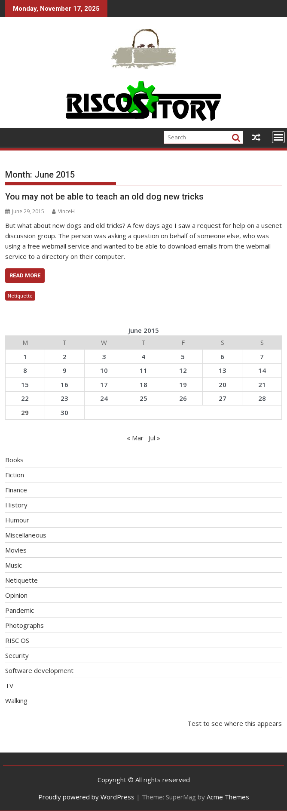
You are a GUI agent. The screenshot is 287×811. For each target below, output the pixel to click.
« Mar (135, 437)
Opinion (16, 595)
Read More (24, 275)
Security (17, 655)
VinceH (63, 211)
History (16, 505)
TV (9, 685)
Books (14, 459)
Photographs (24, 625)
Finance (16, 489)
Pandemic (19, 610)
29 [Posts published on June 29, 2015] (25, 412)
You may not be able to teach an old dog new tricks (104, 196)
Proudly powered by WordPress (86, 797)
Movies (16, 550)
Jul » (154, 437)
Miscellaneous (25, 535)
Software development (39, 670)
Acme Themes (228, 797)
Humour (17, 520)
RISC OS (17, 640)
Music (13, 565)
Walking (16, 700)
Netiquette (20, 295)
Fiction (14, 474)
